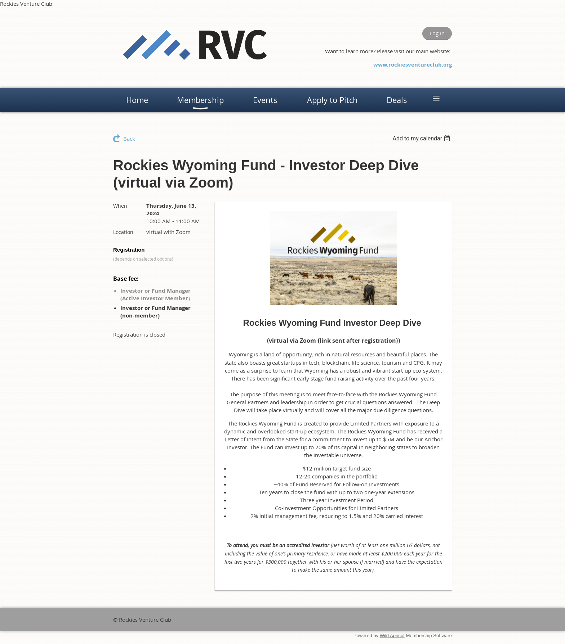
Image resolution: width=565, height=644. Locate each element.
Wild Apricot (392, 635)
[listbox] (422, 138)
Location (123, 232)
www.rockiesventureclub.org (412, 64)
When (120, 205)
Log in (437, 33)
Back (129, 138)
